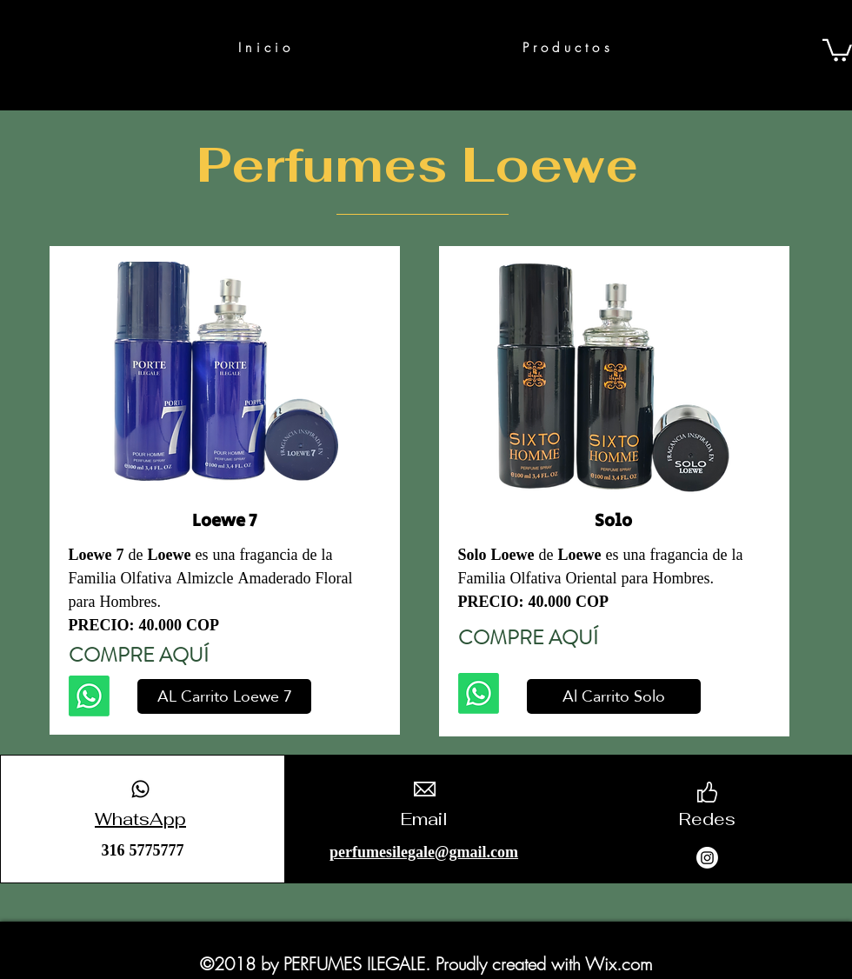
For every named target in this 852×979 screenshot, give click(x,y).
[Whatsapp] (89, 696)
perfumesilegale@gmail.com (423, 853)
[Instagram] (707, 858)
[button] (837, 49)
